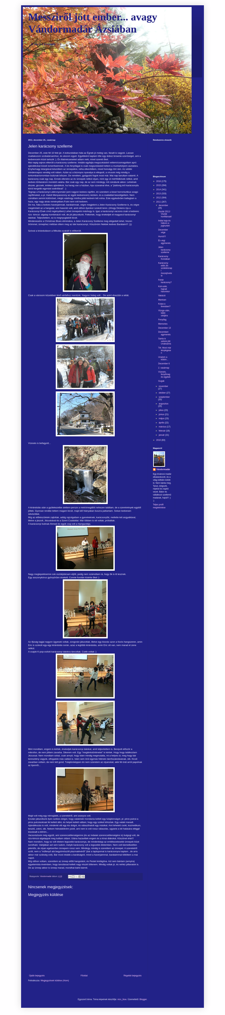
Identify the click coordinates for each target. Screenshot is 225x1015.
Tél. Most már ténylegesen (164, 350)
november (163, 386)
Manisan (162, 300)
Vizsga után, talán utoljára (164, 313)
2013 (159, 193)
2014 (159, 189)
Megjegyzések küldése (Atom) (55, 980)
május (162, 418)
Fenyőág (162, 319)
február (162, 431)
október (162, 393)
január (162, 435)
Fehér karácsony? (165, 281)
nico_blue (121, 999)
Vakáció (162, 295)
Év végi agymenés (164, 241)
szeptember (164, 397)
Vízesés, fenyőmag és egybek (164, 374)
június (162, 414)
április (162, 422)
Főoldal (84, 975)
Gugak (161, 381)
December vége (163, 231)
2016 (159, 181)
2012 (159, 197)
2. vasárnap (163, 368)
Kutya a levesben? (164, 305)
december (163, 205)
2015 (159, 185)
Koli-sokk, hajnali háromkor (164, 289)
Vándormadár (163, 469)
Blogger (143, 999)
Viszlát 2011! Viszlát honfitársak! (165, 214)
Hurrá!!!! (162, 236)
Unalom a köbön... (163, 358)
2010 (159, 440)
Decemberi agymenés (164, 333)
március (163, 426)
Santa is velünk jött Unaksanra (164, 341)
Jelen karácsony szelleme (164, 250)
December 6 (164, 363)
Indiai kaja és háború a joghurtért (164, 223)
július (161, 410)
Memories (163, 324)
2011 (159, 202)
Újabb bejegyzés (37, 975)
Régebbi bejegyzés (133, 975)
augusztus (163, 403)
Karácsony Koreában (164, 257)
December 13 (164, 328)
